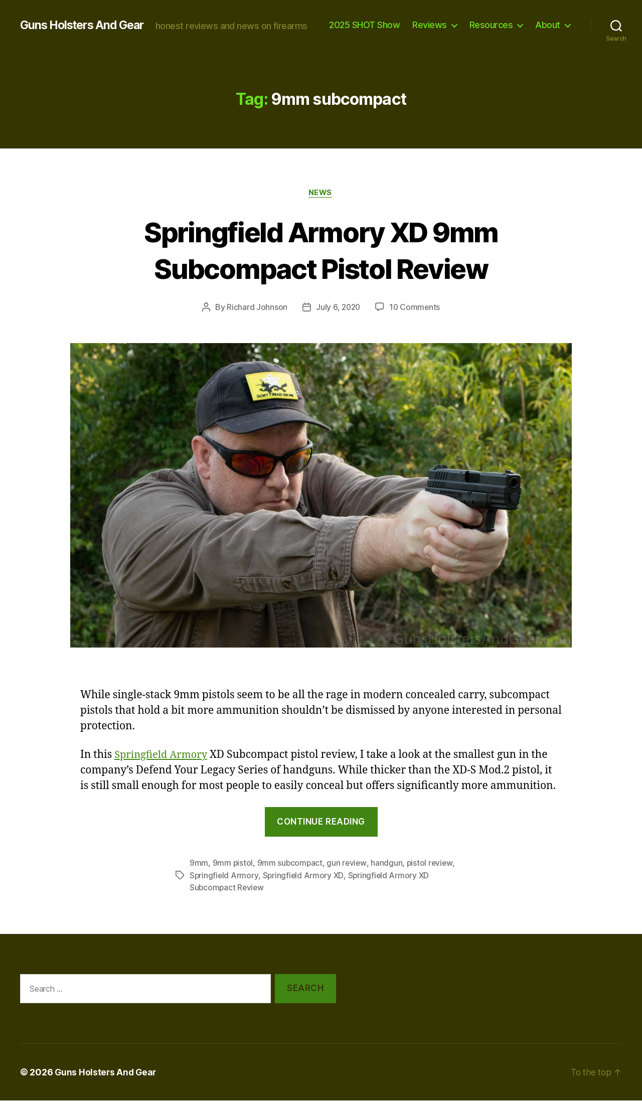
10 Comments (415, 313)
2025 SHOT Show (412, 20)
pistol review (432, 869)
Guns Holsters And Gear (85, 20)
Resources (538, 20)
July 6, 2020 (337, 313)
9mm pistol (233, 869)
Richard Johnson (255, 313)
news (321, 198)
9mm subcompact (290, 869)
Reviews (477, 20)
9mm (199, 869)
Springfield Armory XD (304, 881)
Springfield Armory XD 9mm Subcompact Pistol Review (321, 255)
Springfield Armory (163, 761)
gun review (348, 869)
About (547, 35)
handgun (388, 869)
